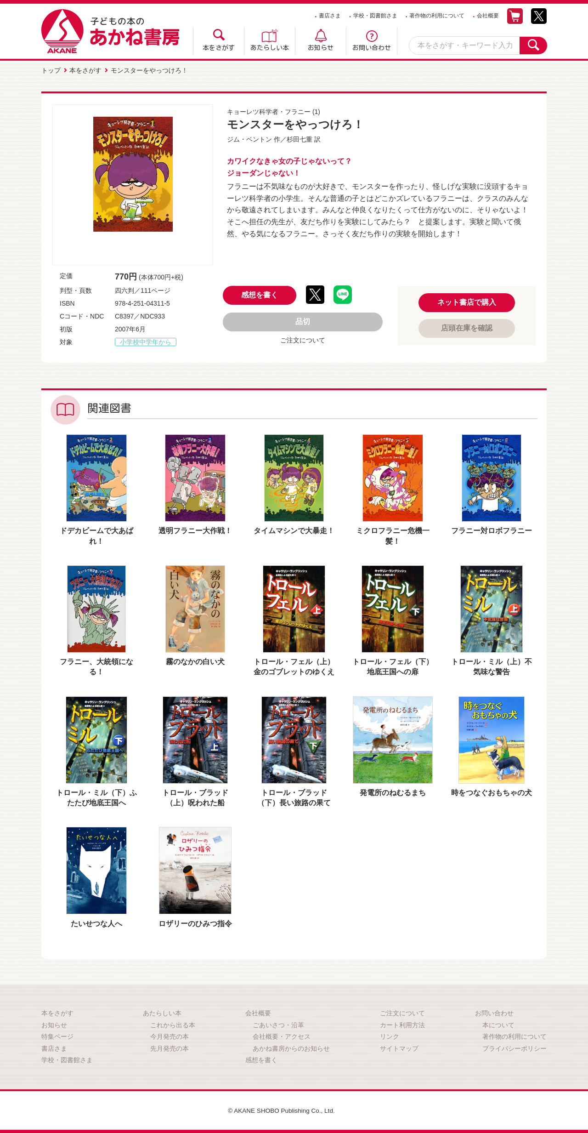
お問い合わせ (371, 48)
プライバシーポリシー (514, 1048)
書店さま (330, 15)
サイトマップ (399, 1048)
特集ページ (57, 1036)
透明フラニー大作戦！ (195, 530)
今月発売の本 (169, 1036)
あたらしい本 (269, 48)
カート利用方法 (402, 1024)
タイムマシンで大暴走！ (294, 530)
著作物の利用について (436, 15)
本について (498, 1024)
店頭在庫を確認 (466, 327)
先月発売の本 (169, 1048)
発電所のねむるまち (393, 792)
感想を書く (259, 294)
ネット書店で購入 (466, 302)
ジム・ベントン (249, 138)
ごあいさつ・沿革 (278, 1024)
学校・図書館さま (375, 15)
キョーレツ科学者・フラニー (269, 111)
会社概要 (488, 15)
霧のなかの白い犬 (195, 661)
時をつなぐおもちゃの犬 (491, 792)
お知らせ (321, 48)
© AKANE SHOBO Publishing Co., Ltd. (281, 1110)
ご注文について (302, 339)
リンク (389, 1036)
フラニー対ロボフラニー (491, 530)
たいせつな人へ (96, 923)
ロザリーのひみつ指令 (195, 923)
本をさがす (219, 48)
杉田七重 (299, 138)
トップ (51, 70)
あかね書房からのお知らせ (291, 1048)
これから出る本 (172, 1024)
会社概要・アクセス (282, 1036)
